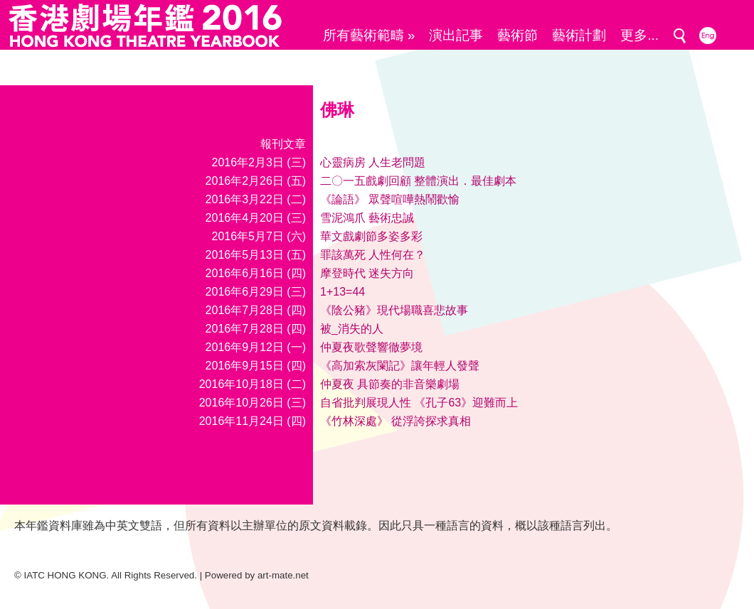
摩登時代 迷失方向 (367, 273)
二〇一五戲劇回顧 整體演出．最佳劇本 (418, 181)
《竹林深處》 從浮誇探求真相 (395, 421)
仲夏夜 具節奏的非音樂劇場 (390, 384)
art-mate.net (283, 575)
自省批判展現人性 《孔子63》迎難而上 (419, 403)
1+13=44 (342, 292)
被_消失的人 (351, 329)
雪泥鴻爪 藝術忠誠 (367, 218)
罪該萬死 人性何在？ (372, 255)
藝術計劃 (579, 35)
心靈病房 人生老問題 (372, 162)
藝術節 (517, 35)
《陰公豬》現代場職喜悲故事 (394, 310)
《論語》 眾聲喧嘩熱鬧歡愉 (390, 199)
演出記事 (456, 35)
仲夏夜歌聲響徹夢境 (371, 347)
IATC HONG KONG (65, 575)
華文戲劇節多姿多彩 (371, 236)
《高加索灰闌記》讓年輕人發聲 (399, 366)
